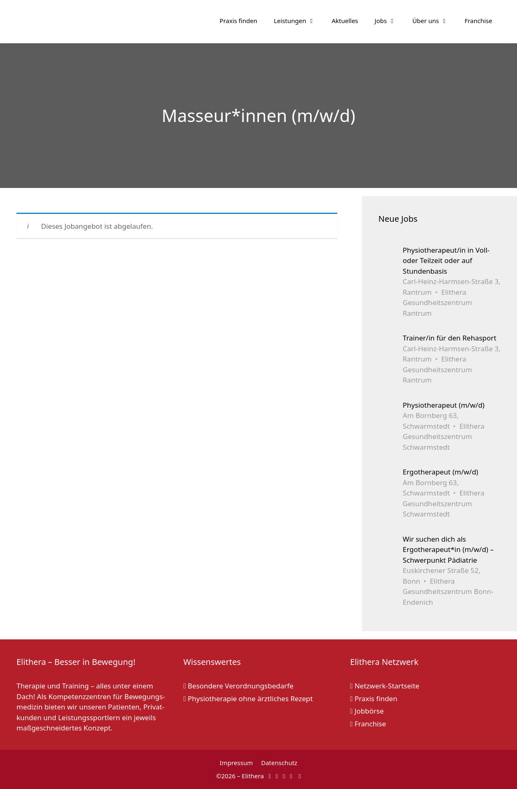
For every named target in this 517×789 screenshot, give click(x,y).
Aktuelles (344, 20)
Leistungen (298, 20)
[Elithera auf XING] (291, 776)
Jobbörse (367, 711)
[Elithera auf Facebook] (270, 776)
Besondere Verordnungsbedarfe (238, 685)
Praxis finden (239, 20)
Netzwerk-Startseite (384, 685)
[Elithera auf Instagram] (277, 776)
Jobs (389, 20)
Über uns (434, 20)
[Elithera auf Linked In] (299, 776)
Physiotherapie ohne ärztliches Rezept (248, 698)
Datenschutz (279, 762)
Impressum (236, 762)
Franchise (478, 20)
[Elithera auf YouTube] (284, 776)
